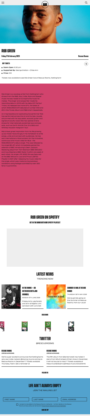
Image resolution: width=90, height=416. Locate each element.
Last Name (38, 399)
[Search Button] (86, 2)
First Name (10, 399)
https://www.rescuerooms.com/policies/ (54, 406)
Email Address (69, 399)
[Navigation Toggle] (4, 2)
